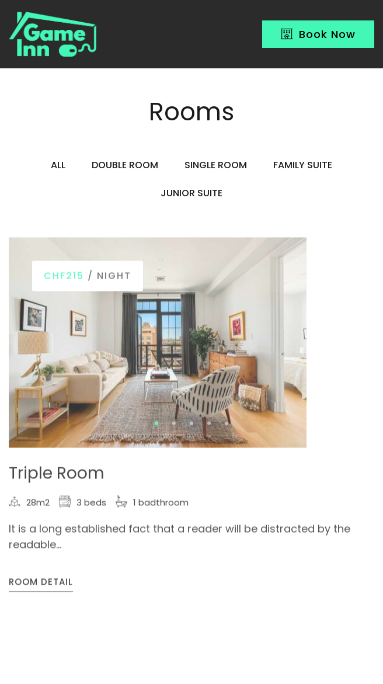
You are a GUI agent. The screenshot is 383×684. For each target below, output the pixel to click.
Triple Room (57, 474)
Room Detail (41, 583)
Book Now (318, 34)
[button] (156, 424)
